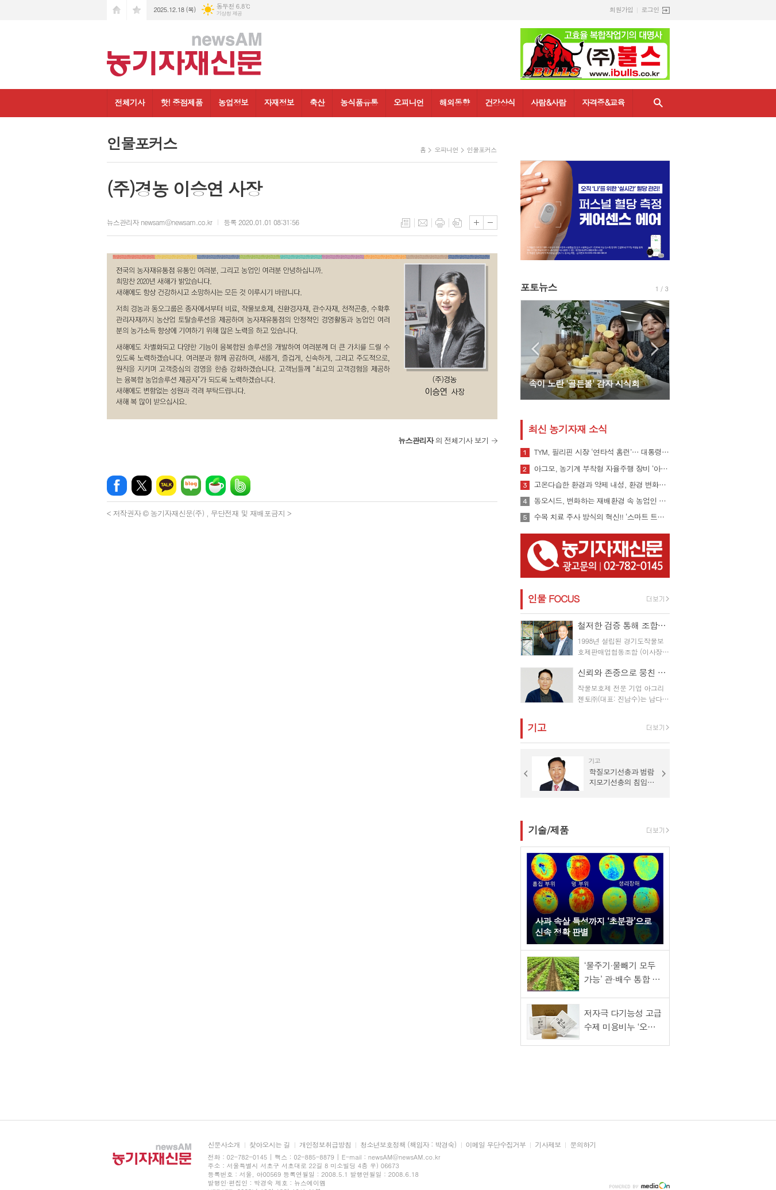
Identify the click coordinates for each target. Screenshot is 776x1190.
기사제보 (548, 1145)
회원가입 (621, 9)
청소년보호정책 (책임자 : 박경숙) (408, 1145)
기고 (537, 728)
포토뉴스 (538, 287)
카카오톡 (166, 486)
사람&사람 (548, 102)
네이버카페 (216, 486)
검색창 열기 (658, 103)
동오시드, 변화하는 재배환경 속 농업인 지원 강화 (602, 501)
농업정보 (233, 102)
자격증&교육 (603, 102)
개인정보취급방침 (325, 1145)
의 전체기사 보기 (443, 440)
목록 (405, 223)
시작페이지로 (116, 10)
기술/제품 (548, 830)
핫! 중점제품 (181, 102)
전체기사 (130, 102)
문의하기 (583, 1145)
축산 (317, 102)
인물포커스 (482, 149)
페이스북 (117, 486)
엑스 (142, 486)
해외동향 (454, 102)
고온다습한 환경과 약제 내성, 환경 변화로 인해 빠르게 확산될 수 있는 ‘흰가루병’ (602, 485)
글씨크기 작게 (490, 222)
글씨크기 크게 (476, 222)
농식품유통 (359, 102)
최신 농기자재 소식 (567, 429)
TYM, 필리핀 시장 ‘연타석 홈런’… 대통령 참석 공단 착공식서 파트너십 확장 (602, 452)
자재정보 (279, 102)
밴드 (240, 486)
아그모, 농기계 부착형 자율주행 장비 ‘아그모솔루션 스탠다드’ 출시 (602, 468)
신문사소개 (224, 1145)
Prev (535, 348)
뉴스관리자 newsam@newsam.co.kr (160, 222)
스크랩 (457, 223)
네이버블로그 (191, 486)
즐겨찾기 (136, 10)
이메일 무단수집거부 (496, 1145)
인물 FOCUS (554, 598)
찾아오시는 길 (269, 1145)
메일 (422, 223)
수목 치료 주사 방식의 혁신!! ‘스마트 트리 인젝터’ (602, 517)
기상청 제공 (229, 13)
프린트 (440, 223)
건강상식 (500, 102)
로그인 (650, 9)
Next (655, 348)
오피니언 (408, 102)
